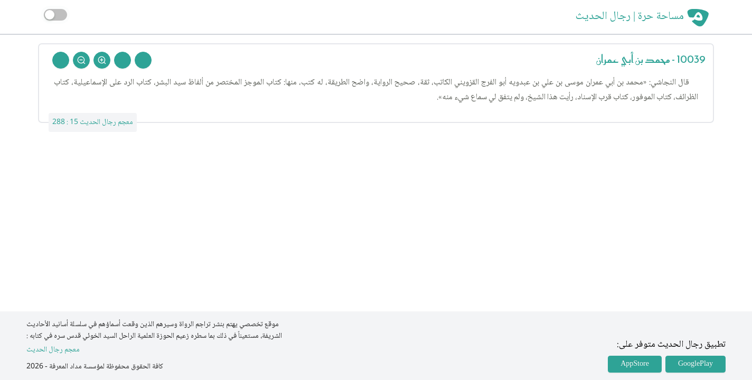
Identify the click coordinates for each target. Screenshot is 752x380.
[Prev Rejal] (143, 60)
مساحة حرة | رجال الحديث (630, 17)
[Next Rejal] (122, 60)
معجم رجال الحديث (53, 350)
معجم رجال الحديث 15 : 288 (92, 122)
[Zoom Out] (81, 60)
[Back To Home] (60, 60)
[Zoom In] (101, 60)
